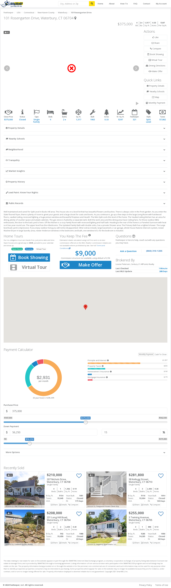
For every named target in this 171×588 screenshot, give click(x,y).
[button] (85, 127)
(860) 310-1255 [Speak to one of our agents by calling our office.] (154, 250)
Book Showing (155, 54)
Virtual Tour (155, 60)
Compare (155, 48)
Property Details (155, 85)
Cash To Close (161, 354)
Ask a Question (128, 251)
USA (18, 12)
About (111, 3)
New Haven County (46, 12)
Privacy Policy (145, 585)
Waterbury (62, 12)
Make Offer (155, 71)
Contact (146, 3)
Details (63, 504)
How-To (124, 3)
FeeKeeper (8, 12)
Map (155, 97)
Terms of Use (161, 585)
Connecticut (29, 12)
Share (156, 43)
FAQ (135, 3)
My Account (161, 3)
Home (100, 3)
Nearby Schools (155, 91)
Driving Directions (155, 65)
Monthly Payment (155, 102)
